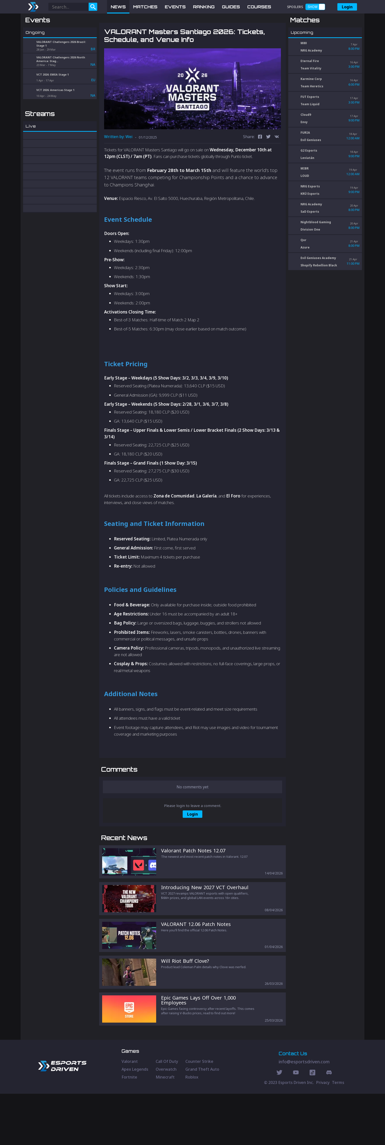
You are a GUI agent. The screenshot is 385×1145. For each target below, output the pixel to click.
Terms (338, 1133)
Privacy (323, 1133)
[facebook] (260, 163)
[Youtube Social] (296, 1124)
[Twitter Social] (279, 1124)
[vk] (277, 163)
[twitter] (268, 163)
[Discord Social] (312, 1124)
